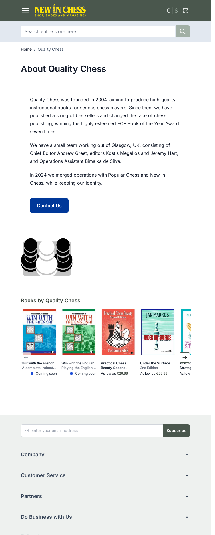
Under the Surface (155, 365)
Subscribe (176, 430)
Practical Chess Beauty (114, 365)
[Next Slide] (185, 357)
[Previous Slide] (26, 357)
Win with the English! (78, 365)
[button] (105, 454)
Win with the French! (39, 365)
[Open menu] (25, 10)
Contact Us (49, 205)
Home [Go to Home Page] (26, 49)
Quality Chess (50, 49)
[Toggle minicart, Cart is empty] (185, 10)
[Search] (183, 31)
